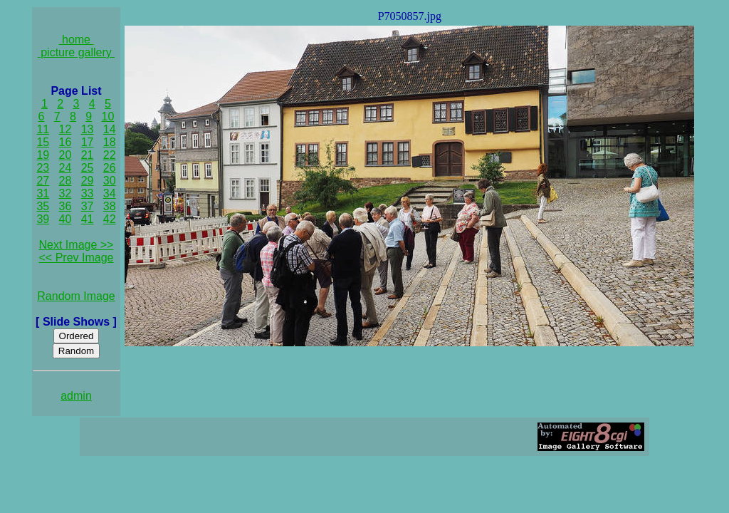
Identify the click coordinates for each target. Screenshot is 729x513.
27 (42, 181)
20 (65, 155)
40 (65, 219)
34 (109, 193)
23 (42, 168)
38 (109, 206)
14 (109, 129)
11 (42, 129)
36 (65, 206)
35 (42, 206)
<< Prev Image (76, 258)
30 (109, 181)
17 (87, 142)
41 (87, 219)
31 (42, 193)
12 (65, 129)
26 (109, 168)
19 (42, 155)
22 (109, 155)
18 (109, 142)
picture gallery (76, 52)
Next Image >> (76, 245)
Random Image (76, 296)
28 (65, 181)
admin (76, 396)
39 (42, 219)
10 (108, 116)
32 (65, 193)
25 (87, 168)
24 (65, 168)
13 (87, 129)
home (76, 39)
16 (65, 142)
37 (87, 206)
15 (42, 142)
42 (109, 219)
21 (87, 155)
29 (87, 181)
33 (87, 193)
